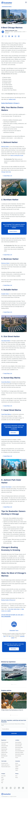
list (9, 636)
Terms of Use (17, 723)
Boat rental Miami (18, 742)
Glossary (16, 768)
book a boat (16, 609)
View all (2, 757)
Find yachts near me (4, 763)
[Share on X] (6, 36)
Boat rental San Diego (19, 747)
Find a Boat (13, 432)
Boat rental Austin (18, 755)
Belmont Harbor (5, 146)
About (2, 777)
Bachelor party (3, 754)
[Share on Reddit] (12, 36)
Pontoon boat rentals (4, 742)
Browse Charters (13, 231)
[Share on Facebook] (2, 36)
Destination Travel (6, 6)
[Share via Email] (18, 36)
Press (2, 780)
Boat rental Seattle (18, 745)
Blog (2, 782)
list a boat (11, 609)
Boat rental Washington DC (19, 750)
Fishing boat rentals (4, 745)
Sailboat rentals (3, 750)
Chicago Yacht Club (6, 172)
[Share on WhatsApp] (15, 36)
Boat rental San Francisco (19, 754)
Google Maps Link (7, 175)
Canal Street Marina (6, 414)
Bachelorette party (4, 755)
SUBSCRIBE (14, 733)
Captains (16, 766)
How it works (3, 775)
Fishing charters (4, 747)
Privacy (16, 777)
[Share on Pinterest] (9, 36)
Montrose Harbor (5, 263)
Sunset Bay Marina (5, 382)
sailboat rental (12, 99)
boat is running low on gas (17, 155)
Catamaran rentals (4, 752)
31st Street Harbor (5, 340)
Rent (4, 636)
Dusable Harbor (5, 293)
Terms (16, 775)
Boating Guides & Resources (8, 600)
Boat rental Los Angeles (19, 752)
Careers (2, 779)
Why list (16, 763)
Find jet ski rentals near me (5, 766)
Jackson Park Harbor (6, 486)
